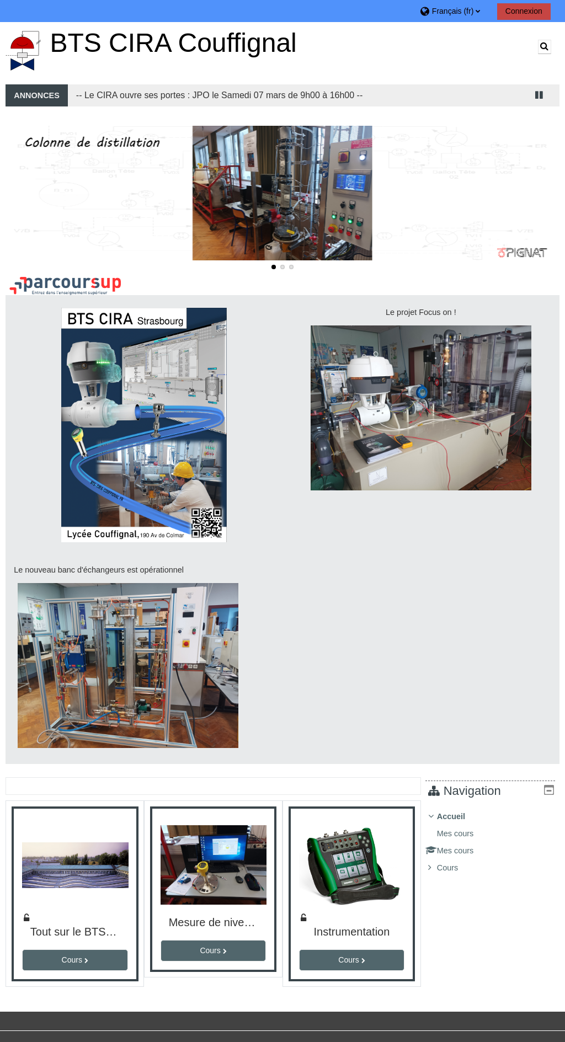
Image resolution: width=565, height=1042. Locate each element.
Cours (455, 867)
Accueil (459, 816)
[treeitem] (494, 842)
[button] (454, 10)
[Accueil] (23, 48)
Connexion (523, 11)
